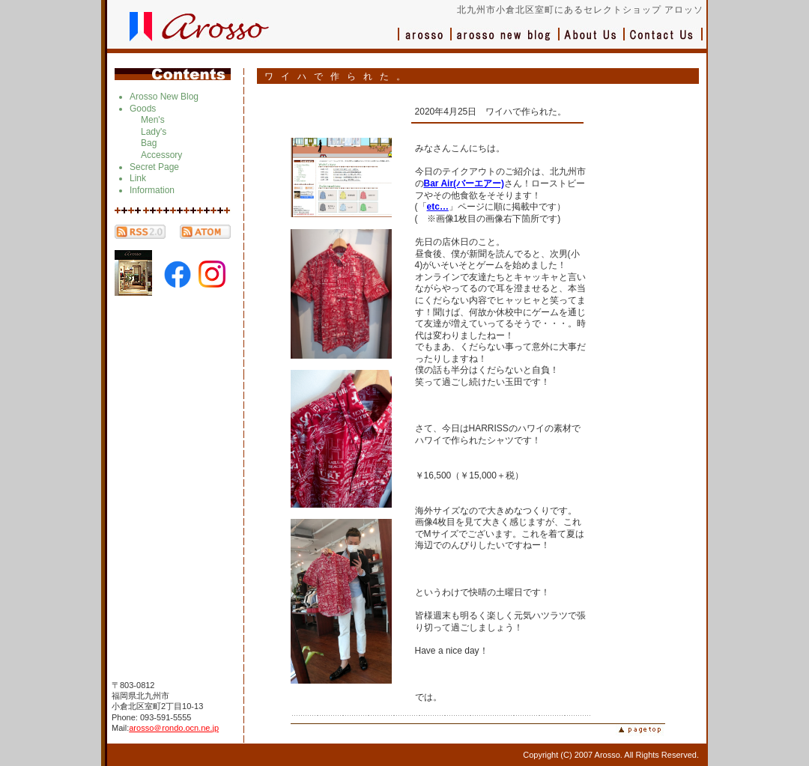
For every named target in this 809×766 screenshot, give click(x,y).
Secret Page (154, 167)
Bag (149, 143)
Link (138, 178)
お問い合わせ (664, 41)
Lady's (153, 132)
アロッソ (425, 41)
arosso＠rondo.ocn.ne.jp (174, 727)
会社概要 (592, 41)
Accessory (161, 155)
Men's (153, 120)
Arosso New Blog (164, 96)
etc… (438, 206)
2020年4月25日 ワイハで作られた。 (491, 111)
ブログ (506, 41)
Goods (143, 108)
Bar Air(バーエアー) (464, 183)
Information (152, 190)
